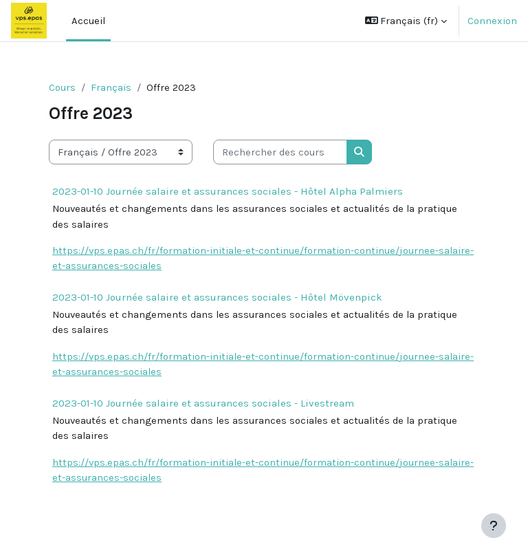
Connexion (492, 20)
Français (111, 87)
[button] (406, 20)
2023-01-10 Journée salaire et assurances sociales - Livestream (203, 403)
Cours (62, 87)
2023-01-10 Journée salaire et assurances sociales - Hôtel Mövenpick (217, 297)
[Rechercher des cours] (280, 152)
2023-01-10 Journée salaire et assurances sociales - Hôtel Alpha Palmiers (227, 191)
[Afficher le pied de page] (493, 525)
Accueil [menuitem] (88, 20)
